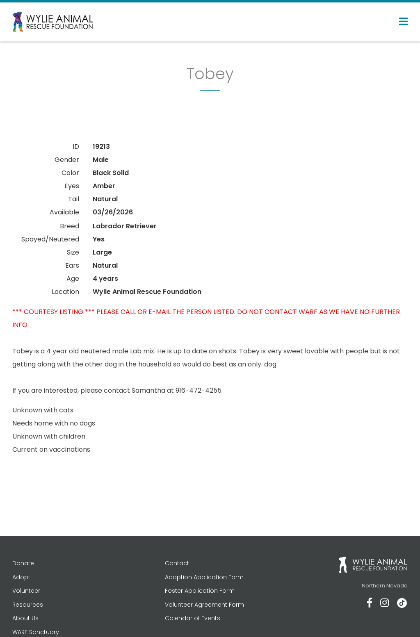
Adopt (21, 577)
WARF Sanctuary (35, 632)
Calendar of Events (192, 618)
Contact (177, 563)
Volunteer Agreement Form (204, 605)
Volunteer (26, 591)
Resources (27, 605)
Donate (23, 563)
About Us (25, 618)
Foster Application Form (200, 591)
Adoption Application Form (204, 577)
